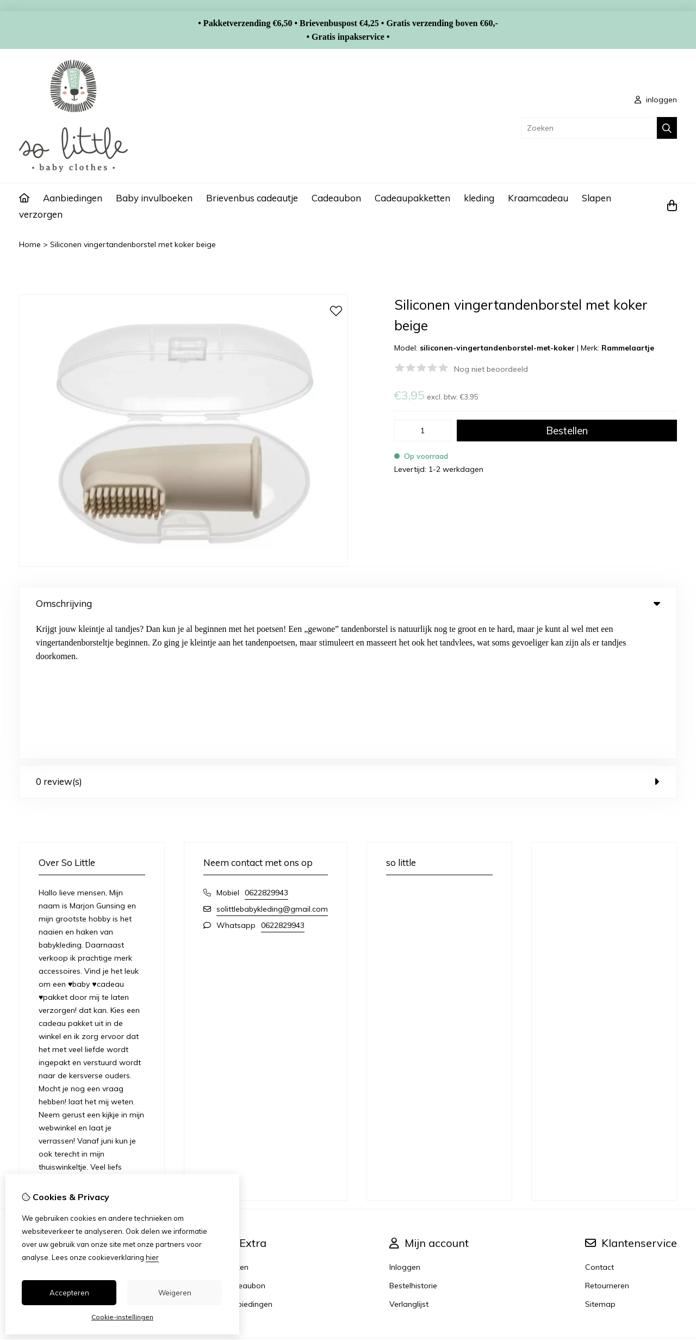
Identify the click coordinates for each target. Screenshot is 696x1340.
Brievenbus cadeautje (252, 198)
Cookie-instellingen (122, 1317)
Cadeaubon (336, 198)
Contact (599, 1128)
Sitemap (600, 1165)
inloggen (656, 100)
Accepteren (69, 1292)
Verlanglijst (408, 1165)
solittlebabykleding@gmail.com (272, 770)
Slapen (596, 198)
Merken (235, 1128)
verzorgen (41, 214)
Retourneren (607, 1147)
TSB (670, 1217)
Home (30, 244)
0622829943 (266, 754)
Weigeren (174, 1292)
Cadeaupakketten (412, 198)
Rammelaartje (627, 348)
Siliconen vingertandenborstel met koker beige (133, 244)
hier (152, 1257)
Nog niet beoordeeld (491, 369)
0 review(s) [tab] (348, 642)
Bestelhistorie (413, 1147)
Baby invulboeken (154, 198)
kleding (479, 198)
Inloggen (404, 1128)
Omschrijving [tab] (348, 603)
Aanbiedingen (72, 198)
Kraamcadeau (538, 198)
